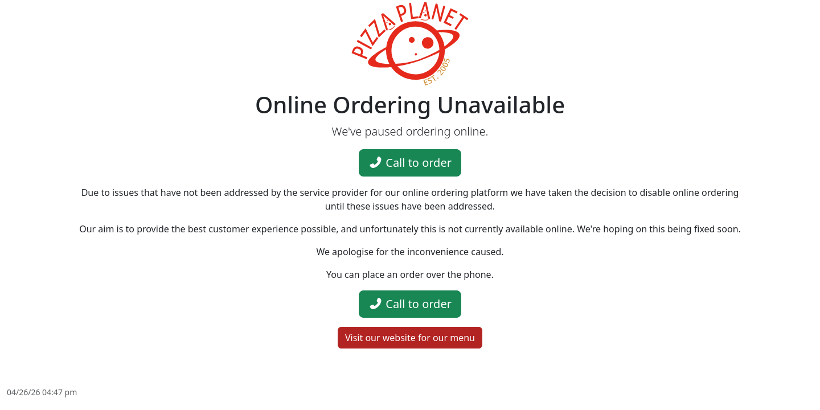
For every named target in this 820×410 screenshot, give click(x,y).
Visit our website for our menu (410, 337)
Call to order (410, 162)
